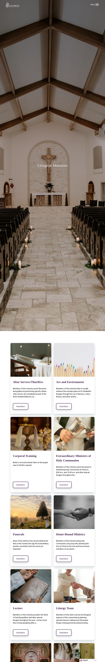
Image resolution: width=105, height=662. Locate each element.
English (84, 660)
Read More (20, 406)
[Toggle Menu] (97, 5)
